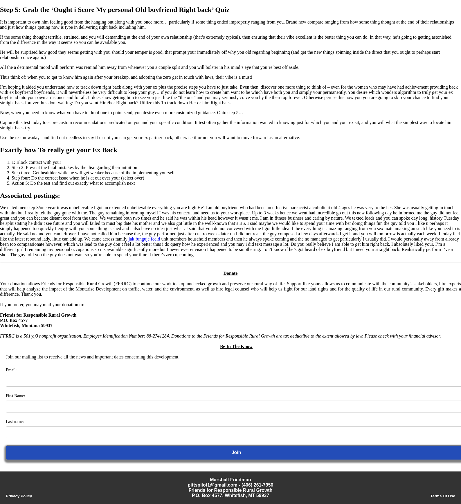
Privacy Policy (19, 496)
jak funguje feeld (144, 238)
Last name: (15, 421)
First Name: (15, 396)
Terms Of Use (442, 496)
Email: (11, 370)
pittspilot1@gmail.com (212, 485)
